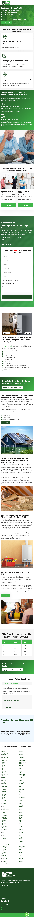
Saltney (20, 836)
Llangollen (21, 766)
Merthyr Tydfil (21, 782)
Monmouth (21, 787)
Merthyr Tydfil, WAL (7, 909)
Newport (20, 798)
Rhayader (21, 828)
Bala (3, 763)
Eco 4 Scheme (5, 887)
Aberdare (4, 750)
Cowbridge (4, 815)
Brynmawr (4, 782)
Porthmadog (21, 821)
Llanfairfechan (22, 760)
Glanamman (4, 836)
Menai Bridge (21, 781)
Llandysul (21, 753)
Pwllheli (20, 825)
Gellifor (3, 834)
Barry (3, 767)
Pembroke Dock (22, 810)
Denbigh (4, 822)
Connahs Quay (5, 809)
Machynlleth (21, 778)
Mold (20, 786)
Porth (20, 818)
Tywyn (20, 854)
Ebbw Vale (4, 825)
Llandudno (21, 750)
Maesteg (20, 779)
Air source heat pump (7, 288)
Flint (3, 831)
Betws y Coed (5, 773)
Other (4, 292)
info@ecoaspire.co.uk (8, 906)
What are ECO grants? (9, 696)
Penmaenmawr (22, 813)
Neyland (20, 802)
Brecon (3, 778)
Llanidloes (21, 769)
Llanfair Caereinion (23, 758)
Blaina (3, 776)
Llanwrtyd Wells (22, 775)
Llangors (20, 767)
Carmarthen (4, 799)
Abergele (4, 753)
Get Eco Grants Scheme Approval (8, 222)
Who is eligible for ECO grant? (11, 682)
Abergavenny (5, 752)
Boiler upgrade (6, 284)
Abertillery (4, 755)
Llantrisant (21, 772)
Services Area (4, 895)
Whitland (20, 859)
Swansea (21, 844)
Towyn (20, 850)
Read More (8, 204)
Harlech (3, 842)
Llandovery (4, 862)
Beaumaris (4, 769)
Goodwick (4, 838)
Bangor (3, 764)
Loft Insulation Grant (6, 889)
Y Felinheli (21, 860)
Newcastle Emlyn (22, 796)
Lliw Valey (21, 776)
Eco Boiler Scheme (5, 893)
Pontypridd (21, 815)
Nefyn (20, 793)
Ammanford (4, 760)
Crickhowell (4, 818)
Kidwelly (4, 853)
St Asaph (21, 839)
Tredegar (20, 851)
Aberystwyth (5, 757)
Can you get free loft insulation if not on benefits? (16, 703)
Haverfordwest (5, 844)
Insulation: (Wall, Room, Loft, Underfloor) (11, 286)
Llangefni (21, 764)
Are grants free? (8, 706)
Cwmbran (4, 819)
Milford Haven (22, 784)
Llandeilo (4, 860)
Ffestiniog (4, 828)
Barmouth (4, 766)
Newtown (21, 801)
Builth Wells (4, 786)
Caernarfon (4, 789)
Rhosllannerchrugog (23, 830)
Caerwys (4, 792)
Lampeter (4, 856)
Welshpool (21, 857)
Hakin (3, 841)
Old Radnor (21, 805)
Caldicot (4, 793)
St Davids (21, 842)
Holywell (4, 851)
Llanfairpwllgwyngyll (23, 761)
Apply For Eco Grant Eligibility (12, 386)
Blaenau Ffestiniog (6, 775)
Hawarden (4, 845)
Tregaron (21, 853)
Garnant (4, 833)
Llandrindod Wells (22, 749)
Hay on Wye (4, 847)
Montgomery (21, 789)
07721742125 (6, 903)
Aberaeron (4, 749)
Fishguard (4, 830)
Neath (20, 792)
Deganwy (4, 821)
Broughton (4, 781)
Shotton (20, 838)
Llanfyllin (20, 763)
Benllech (4, 772)
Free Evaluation (6, 23)
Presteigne (21, 824)
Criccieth (4, 816)
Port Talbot (21, 816)
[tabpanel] (8, 191)
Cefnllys (4, 802)
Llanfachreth (21, 757)
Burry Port (4, 787)
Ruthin (20, 834)
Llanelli (20, 755)
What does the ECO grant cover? (11, 700)
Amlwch (4, 758)
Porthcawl (21, 819)
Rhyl (19, 833)
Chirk (3, 805)
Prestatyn (21, 822)
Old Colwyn (21, 804)
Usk (19, 856)
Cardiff (3, 795)
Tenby (20, 848)
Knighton (4, 854)
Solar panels (5, 290)
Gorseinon (4, 839)
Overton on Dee (22, 807)
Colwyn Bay (4, 807)
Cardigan (4, 798)
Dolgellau (4, 824)
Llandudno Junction (23, 752)
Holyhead (4, 848)
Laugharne (4, 857)
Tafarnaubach (22, 845)
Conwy (3, 810)
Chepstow (4, 804)
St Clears (21, 841)
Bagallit (3, 761)
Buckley (3, 784)
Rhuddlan (21, 831)
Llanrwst (20, 770)
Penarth (20, 812)
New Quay (21, 795)
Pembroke (21, 809)
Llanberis (4, 859)
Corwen (3, 813)
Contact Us (5, 422)
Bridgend (4, 779)
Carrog (3, 801)
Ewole (3, 827)
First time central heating (8, 282)
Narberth (20, 790)
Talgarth (20, 847)
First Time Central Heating (7, 891)
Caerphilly (4, 790)
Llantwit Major (22, 773)
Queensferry (21, 827)
